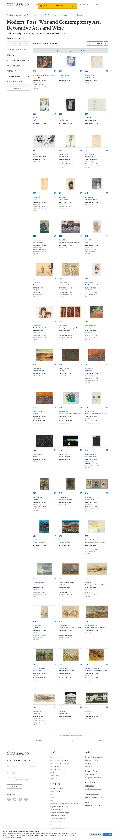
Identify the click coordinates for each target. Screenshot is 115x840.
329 (34, 707)
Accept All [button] (107, 834)
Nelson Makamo (38, 240)
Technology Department (58, 828)
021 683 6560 (90, 786)
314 (34, 493)
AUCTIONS (37, 4)
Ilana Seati (62, 118)
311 (34, 450)
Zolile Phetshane (90, 454)
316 (86, 493)
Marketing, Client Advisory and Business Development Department (72, 803)
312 (60, 450)
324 (60, 622)
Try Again (71, 6)
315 (60, 493)
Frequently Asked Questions (94, 757)
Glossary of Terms (91, 760)
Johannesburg (91, 771)
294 (60, 193)
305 (34, 365)
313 (86, 450)
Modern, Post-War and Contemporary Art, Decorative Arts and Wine (41, 15)
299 (34, 279)
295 (86, 193)
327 (60, 664)
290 (34, 150)
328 (86, 664)
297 (60, 236)
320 (34, 579)
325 (86, 622)
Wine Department (56, 822)
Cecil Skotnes (89, 154)
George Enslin (63, 668)
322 (86, 579)
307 (86, 365)
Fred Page (62, 711)
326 (34, 664)
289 (86, 114)
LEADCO (53, 794)
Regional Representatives (59, 807)
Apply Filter (18, 88)
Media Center (54, 772)
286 (86, 71)
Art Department (55, 810)
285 (60, 71)
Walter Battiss (63, 411)
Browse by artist (56, 757)
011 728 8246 (90, 774)
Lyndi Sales (88, 240)
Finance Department (57, 825)
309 (60, 407)
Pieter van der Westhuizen (93, 668)
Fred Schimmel (63, 497)
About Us (53, 778)
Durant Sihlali (37, 711)
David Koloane (89, 368)
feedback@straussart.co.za (94, 797)
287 (34, 114)
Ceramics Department (57, 819)
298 (86, 236)
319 (86, 536)
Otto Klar (88, 582)
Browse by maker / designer (60, 763)
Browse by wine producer (59, 760)
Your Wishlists (55, 775)
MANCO (53, 800)
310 (86, 407)
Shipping (88, 763)
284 (34, 71)
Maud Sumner (37, 625)
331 (86, 707)
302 (34, 322)
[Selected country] (9, 780)
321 (60, 579)
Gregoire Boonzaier (65, 625)
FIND (84, 4)
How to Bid (89, 766)
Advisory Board (55, 791)
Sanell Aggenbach (38, 582)
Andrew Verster (64, 75)
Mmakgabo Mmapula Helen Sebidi (44, 75)
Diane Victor (63, 197)
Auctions (10, 15)
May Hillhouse (37, 497)
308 (34, 407)
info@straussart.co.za (93, 778)
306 (60, 365)
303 (60, 322)
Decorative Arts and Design (59, 813)
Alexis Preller (37, 197)
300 (60, 279)
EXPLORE (76, 4)
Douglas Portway (38, 118)
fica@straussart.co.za (93, 806)
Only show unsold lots (17, 49)
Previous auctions (56, 766)
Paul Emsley (36, 283)
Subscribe (14, 786)
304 (86, 322)
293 (34, 193)
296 (34, 236)
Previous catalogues (57, 769)
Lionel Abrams (63, 283)
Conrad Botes (63, 240)
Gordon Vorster (64, 540)
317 (34, 536)
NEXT (73, 741)
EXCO (52, 797)
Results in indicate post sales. (70, 735)
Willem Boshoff (64, 368)
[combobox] (9, 766)
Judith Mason (89, 118)
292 (86, 150)
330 (60, 707)
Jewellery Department (57, 816)
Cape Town (90, 782)
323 (34, 622)
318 (60, 536)
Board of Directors (56, 788)
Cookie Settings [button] (96, 834)
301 (86, 279)
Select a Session (95, 43)
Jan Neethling (63, 154)
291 (60, 150)
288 (60, 114)
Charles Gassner (90, 325)
